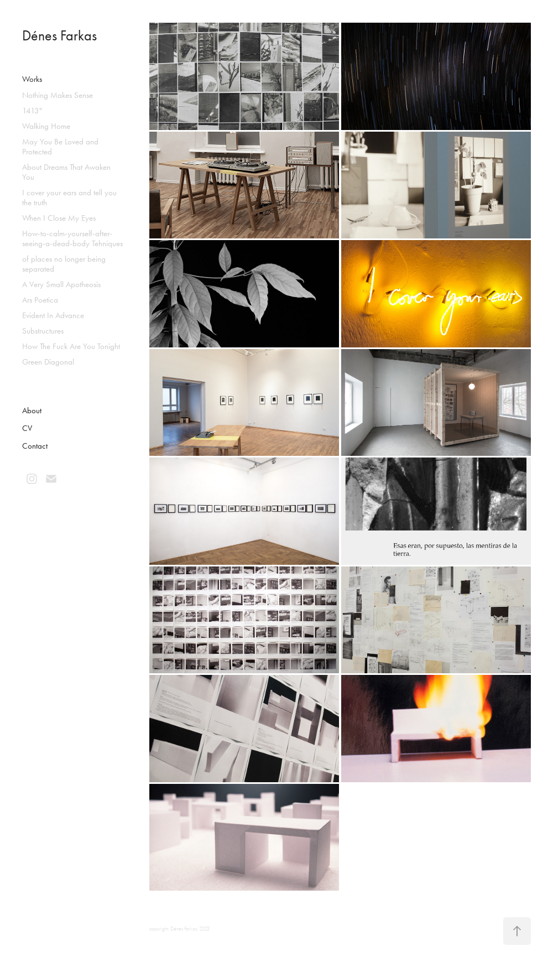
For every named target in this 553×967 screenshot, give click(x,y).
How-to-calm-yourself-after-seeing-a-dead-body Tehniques (72, 238)
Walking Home (46, 126)
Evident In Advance (53, 315)
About (31, 410)
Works (32, 79)
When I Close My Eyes (59, 218)
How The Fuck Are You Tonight (71, 346)
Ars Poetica (40, 300)
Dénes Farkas (59, 35)
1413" (32, 111)
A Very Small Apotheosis (61, 284)
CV (27, 428)
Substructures (43, 331)
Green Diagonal (48, 362)
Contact (35, 446)
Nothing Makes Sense (57, 95)
